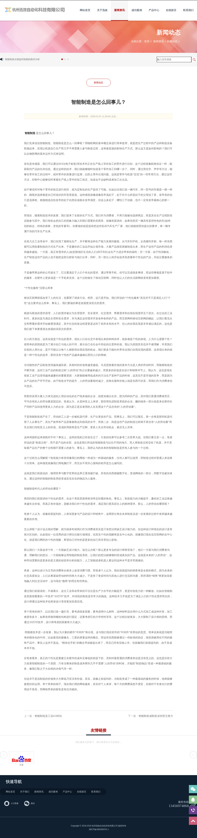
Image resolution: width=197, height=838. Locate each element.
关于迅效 (102, 10)
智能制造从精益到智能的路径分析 (22, 59)
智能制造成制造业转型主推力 (156, 716)
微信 (33, 803)
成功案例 (136, 10)
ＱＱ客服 (14, 803)
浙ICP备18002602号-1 (98, 829)
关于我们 (24, 791)
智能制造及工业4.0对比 (48, 716)
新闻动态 (172, 41)
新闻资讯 (119, 10)
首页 (146, 41)
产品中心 (154, 10)
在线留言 (171, 10)
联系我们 (188, 10)
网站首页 (85, 10)
